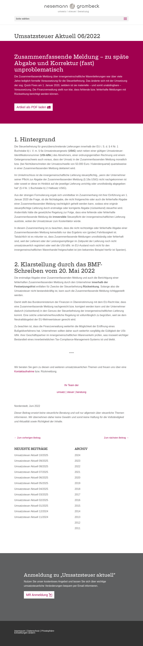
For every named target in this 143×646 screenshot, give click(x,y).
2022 (77, 466)
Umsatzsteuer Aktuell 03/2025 (31, 494)
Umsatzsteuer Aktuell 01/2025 (31, 505)
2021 (77, 472)
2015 (77, 505)
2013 (77, 517)
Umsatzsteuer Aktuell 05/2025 (31, 483)
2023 (77, 460)
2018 (77, 489)
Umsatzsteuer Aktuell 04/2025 (31, 489)
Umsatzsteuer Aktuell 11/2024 (31, 517)
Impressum (19, 631)
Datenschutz (33, 631)
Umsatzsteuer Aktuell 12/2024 (31, 511)
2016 (77, 500)
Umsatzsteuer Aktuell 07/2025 (31, 472)
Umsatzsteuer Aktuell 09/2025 (31, 460)
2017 (77, 494)
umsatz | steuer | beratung (71, 392)
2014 (77, 511)
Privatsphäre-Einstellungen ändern (34, 632)
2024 (77, 455)
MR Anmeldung (37, 595)
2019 (77, 483)
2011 (77, 528)
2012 (77, 522)
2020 (77, 477)
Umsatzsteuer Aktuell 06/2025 (31, 477)
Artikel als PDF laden (31, 107)
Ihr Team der (71, 385)
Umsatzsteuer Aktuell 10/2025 (31, 455)
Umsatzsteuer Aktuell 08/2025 (31, 466)
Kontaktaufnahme (24, 371)
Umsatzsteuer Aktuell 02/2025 (31, 500)
